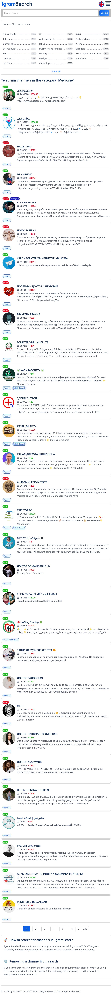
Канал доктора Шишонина (36, 456)
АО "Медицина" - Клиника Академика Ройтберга (50, 877)
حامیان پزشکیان (25, 91)
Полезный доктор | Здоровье (37, 287)
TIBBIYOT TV (24, 512)
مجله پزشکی (23, 119)
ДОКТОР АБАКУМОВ (29, 764)
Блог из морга (27, 203)
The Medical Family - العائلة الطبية (37, 596)
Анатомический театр (32, 484)
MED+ (20, 708)
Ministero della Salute (32, 344)
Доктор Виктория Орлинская (37, 736)
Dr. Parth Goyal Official (33, 792)
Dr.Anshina (24, 175)
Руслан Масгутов (28, 849)
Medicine (7, 109)
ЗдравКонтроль (27, 400)
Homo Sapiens (26, 231)
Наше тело (24, 147)
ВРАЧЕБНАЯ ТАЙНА (28, 315)
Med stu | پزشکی (30, 540)
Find (105, 13)
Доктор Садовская (30, 680)
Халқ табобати (30, 372)
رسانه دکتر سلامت (29, 624)
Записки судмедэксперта (36, 652)
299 (86, 932)
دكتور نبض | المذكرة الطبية (30, 821)
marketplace (15, 200)
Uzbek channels (19, 389)
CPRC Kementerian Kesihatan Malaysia (42, 259)
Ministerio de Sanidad (32, 905)
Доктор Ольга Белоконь (33, 568)
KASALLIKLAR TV (26, 428)
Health (6, 642)
